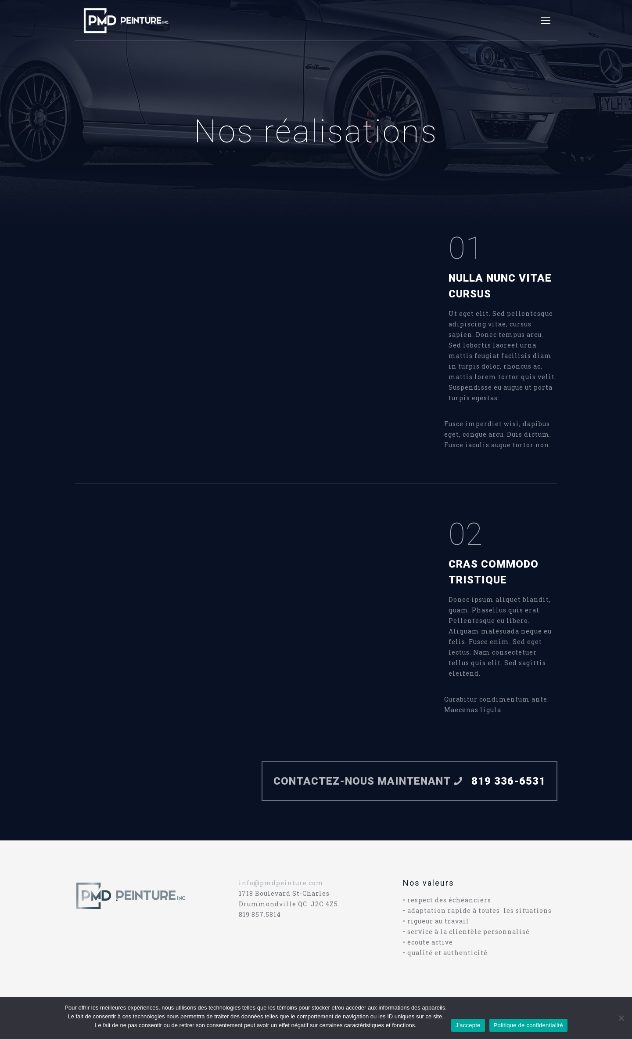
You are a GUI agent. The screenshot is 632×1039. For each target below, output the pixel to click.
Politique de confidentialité (528, 1025)
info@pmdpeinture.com (281, 883)
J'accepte (468, 1025)
